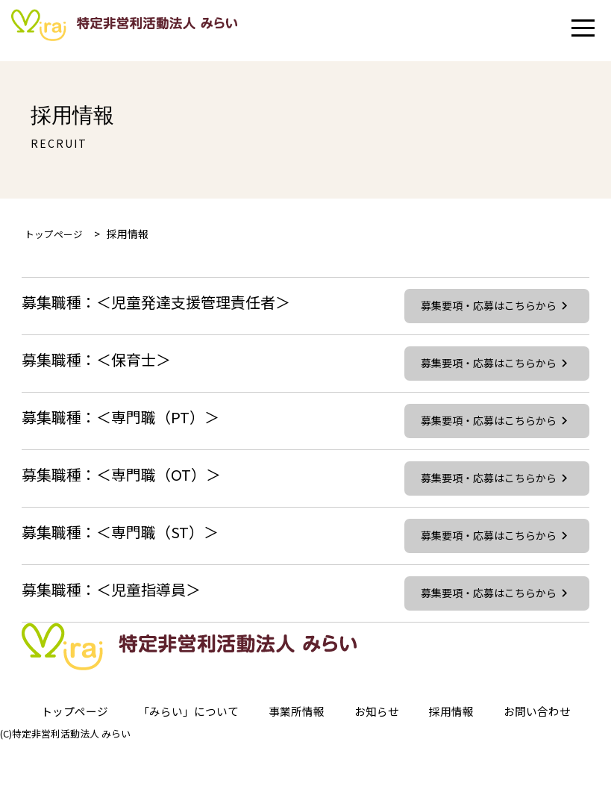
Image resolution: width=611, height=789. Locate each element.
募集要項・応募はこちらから (495, 308)
